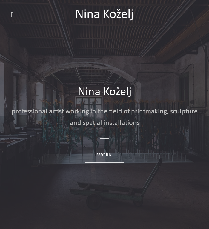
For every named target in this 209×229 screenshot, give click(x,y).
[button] (14, 14)
